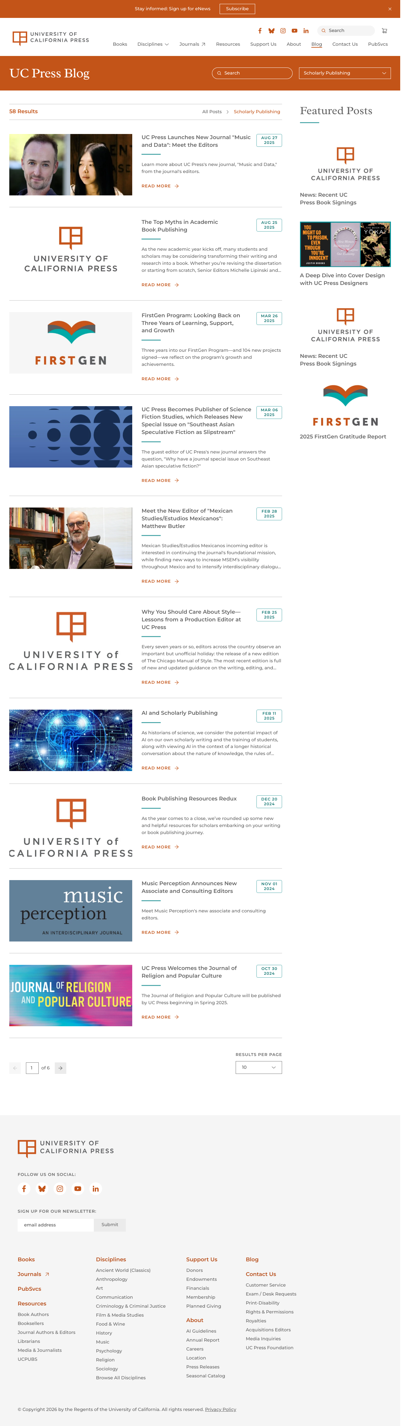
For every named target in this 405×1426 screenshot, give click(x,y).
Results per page (259, 1054)
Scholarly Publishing (257, 111)
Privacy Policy (220, 1409)
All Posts (212, 111)
